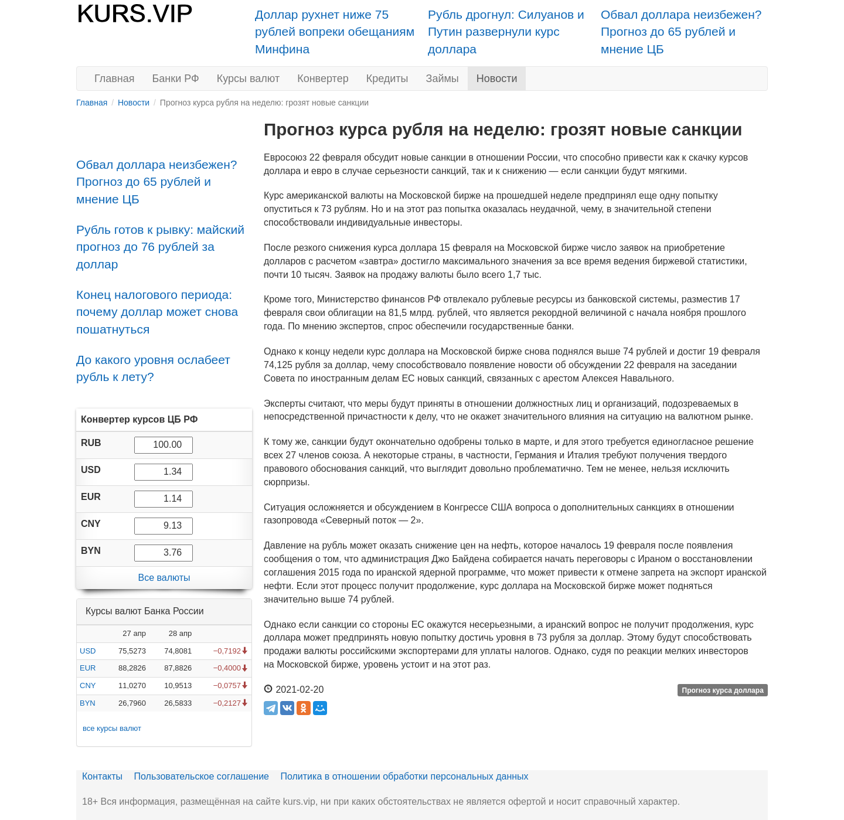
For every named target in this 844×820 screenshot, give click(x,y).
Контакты (102, 776)
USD (88, 651)
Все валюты (164, 578)
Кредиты (387, 78)
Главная (114, 78)
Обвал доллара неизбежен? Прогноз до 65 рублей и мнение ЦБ (681, 32)
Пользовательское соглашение (201, 776)
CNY (88, 685)
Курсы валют (248, 78)
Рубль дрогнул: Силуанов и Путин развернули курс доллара (506, 32)
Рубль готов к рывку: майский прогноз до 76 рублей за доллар (160, 247)
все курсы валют (112, 728)
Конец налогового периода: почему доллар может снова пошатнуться (157, 312)
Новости (497, 78)
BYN (88, 703)
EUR (88, 668)
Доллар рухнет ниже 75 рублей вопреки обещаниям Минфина (334, 32)
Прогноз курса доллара (723, 690)
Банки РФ (175, 78)
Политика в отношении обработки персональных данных (404, 776)
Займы (442, 78)
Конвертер (323, 78)
